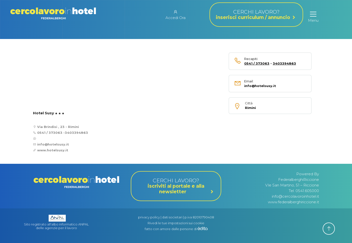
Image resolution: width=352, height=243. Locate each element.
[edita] (203, 229)
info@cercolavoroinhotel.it (295, 196)
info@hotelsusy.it (52, 144)
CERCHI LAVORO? (256, 14)
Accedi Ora (175, 14)
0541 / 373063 (49, 133)
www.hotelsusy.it (52, 150)
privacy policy (149, 217)
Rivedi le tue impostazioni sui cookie (176, 223)
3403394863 (76, 133)
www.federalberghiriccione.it (293, 202)
